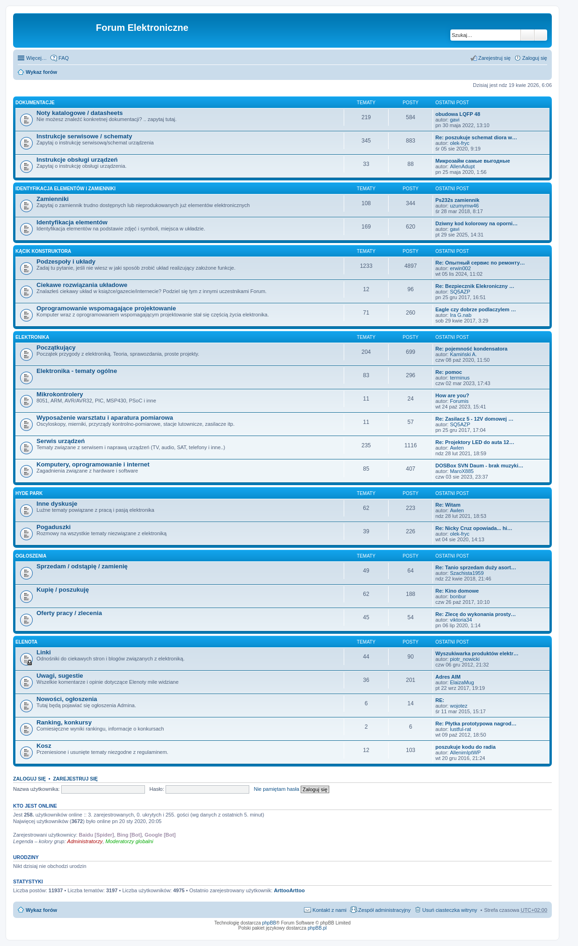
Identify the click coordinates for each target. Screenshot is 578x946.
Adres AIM (448, 677)
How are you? (452, 395)
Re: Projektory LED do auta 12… (474, 442)
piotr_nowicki (465, 659)
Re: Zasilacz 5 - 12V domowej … (474, 419)
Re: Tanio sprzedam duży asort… (475, 567)
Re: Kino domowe (457, 591)
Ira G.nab (460, 315)
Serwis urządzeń (60, 440)
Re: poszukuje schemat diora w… (476, 137)
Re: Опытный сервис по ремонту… (480, 262)
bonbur (458, 596)
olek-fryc (460, 143)
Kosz (43, 745)
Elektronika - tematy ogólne (76, 370)
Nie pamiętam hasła (276, 789)
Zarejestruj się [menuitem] (494, 58)
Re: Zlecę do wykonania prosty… (475, 614)
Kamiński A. (463, 354)
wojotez (458, 706)
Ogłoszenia (30, 556)
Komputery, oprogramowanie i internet (93, 464)
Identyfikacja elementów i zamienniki (65, 188)
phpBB (269, 922)
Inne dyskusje (56, 503)
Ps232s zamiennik (457, 200)
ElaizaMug (462, 682)
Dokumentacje (35, 102)
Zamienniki (52, 198)
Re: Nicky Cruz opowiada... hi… (473, 528)
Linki (43, 652)
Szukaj (527, 35)
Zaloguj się (29, 778)
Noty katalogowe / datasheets (79, 112)
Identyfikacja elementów (72, 222)
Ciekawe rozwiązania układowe (81, 284)
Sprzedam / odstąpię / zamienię (82, 566)
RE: (439, 700)
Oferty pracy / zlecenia (69, 612)
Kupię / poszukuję (62, 589)
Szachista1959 (467, 573)
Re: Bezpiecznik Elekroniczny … (474, 286)
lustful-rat (460, 729)
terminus (460, 377)
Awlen (457, 448)
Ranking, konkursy (64, 722)
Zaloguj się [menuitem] (534, 58)
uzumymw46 (464, 205)
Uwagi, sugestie (59, 675)
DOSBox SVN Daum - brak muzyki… (479, 465)
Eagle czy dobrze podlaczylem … (475, 309)
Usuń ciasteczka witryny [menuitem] (449, 910)
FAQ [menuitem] (63, 58)
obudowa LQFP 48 (457, 114)
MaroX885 (462, 471)
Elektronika (32, 337)
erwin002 (460, 268)
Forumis (459, 401)
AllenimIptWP (465, 752)
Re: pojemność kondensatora (471, 348)
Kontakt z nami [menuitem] (329, 910)
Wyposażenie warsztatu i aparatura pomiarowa (104, 417)
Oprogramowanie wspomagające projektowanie (106, 308)
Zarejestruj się (75, 778)
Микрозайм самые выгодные (472, 161)
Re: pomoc (448, 372)
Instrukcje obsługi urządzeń (77, 159)
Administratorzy (85, 841)
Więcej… (36, 58)
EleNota (26, 642)
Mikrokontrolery (59, 394)
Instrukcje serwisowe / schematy (84, 136)
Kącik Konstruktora (43, 251)
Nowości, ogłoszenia (66, 698)
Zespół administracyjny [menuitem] (384, 910)
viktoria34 (461, 620)
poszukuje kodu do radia (465, 747)
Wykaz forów (41, 72)
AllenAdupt (462, 166)
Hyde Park (29, 493)
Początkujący (56, 347)
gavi (454, 119)
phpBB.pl (317, 928)
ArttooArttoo (289, 890)
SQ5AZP (460, 291)
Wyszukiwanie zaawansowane (541, 35)
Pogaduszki (53, 526)
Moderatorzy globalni (129, 841)
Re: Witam (448, 505)
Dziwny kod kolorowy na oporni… (476, 223)
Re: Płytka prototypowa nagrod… (476, 723)
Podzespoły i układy (65, 261)
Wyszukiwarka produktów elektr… (477, 653)
